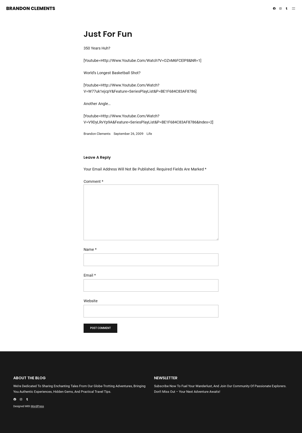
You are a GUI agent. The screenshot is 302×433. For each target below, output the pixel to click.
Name (90, 249)
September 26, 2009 (128, 134)
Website (91, 301)
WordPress (37, 406)
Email (90, 275)
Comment (93, 181)
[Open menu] (293, 8)
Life (149, 134)
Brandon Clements (30, 8)
